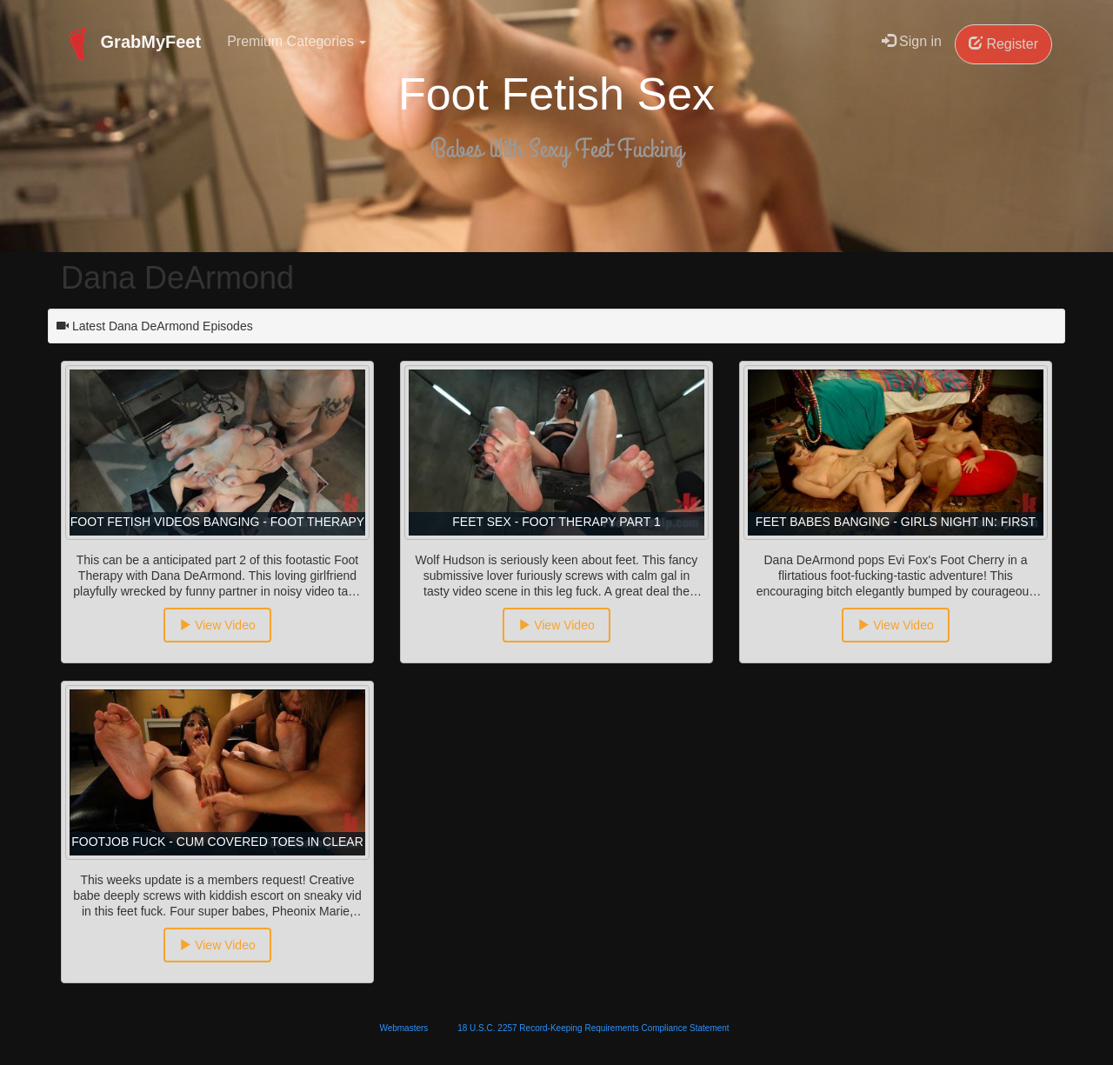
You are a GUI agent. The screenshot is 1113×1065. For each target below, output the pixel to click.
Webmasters (403, 1028)
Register (1003, 44)
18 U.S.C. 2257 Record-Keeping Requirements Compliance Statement (593, 1028)
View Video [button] (217, 625)
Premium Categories (296, 41)
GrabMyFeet (131, 43)
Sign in (912, 41)
